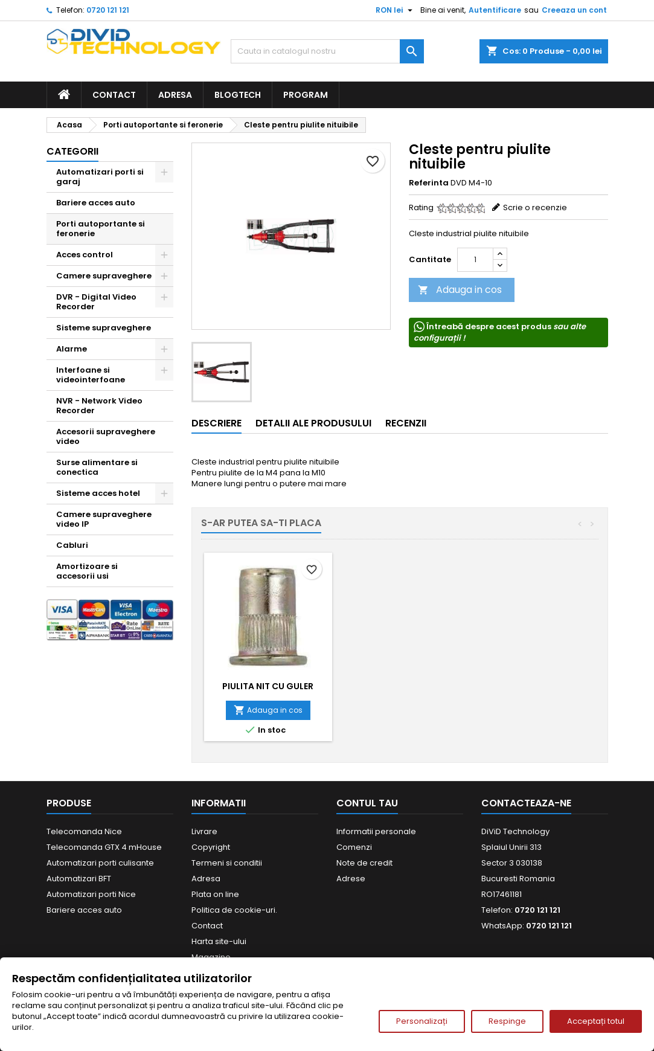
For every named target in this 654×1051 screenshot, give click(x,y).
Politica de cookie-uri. (234, 910)
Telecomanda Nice (84, 831)
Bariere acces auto (95, 202)
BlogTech (237, 95)
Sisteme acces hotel (98, 493)
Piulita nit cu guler (267, 686)
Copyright (210, 847)
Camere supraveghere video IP (104, 519)
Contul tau (367, 803)
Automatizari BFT (78, 878)
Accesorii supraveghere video (105, 436)
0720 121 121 (107, 10)
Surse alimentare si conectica (97, 467)
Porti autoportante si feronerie (100, 228)
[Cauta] (327, 51)
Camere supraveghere (104, 275)
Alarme (71, 349)
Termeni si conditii (226, 863)
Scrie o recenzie (535, 207)
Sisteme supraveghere (103, 327)
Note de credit (364, 863)
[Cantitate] (475, 260)
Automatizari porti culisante (100, 863)
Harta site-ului (218, 941)
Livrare (204, 831)
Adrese (350, 878)
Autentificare (495, 10)
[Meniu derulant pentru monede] (395, 10)
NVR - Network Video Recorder (99, 405)
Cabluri (72, 545)
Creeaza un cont (574, 10)
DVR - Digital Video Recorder (96, 301)
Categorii (72, 151)
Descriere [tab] (216, 423)
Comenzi (354, 847)
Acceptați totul (595, 1021)
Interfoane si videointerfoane (90, 374)
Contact (114, 95)
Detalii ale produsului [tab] (313, 423)
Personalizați (421, 1021)
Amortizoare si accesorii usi (87, 571)
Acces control (84, 254)
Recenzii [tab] (405, 423)
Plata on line (215, 894)
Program (305, 95)
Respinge (507, 1021)
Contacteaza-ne (526, 803)
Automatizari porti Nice (91, 894)
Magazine (211, 957)
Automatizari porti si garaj (100, 176)
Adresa (175, 95)
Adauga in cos (460, 290)
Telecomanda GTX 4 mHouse (104, 847)
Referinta (429, 183)
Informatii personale (376, 831)
